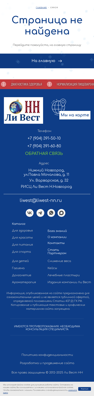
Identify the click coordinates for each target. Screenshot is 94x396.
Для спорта (21, 251)
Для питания (22, 244)
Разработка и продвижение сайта (47, 363)
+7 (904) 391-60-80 (44, 146)
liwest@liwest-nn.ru (41, 200)
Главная (41, 8)
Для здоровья (22, 230)
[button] (23, 84)
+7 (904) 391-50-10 (44, 138)
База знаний (57, 231)
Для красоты (22, 237)
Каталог (18, 224)
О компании (57, 237)
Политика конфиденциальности (47, 355)
